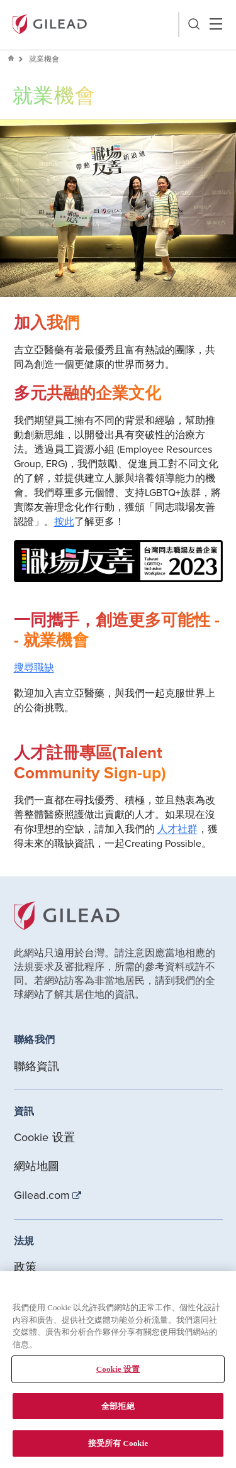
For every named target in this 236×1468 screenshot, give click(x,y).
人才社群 (177, 829)
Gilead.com (42, 1195)
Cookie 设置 (45, 1137)
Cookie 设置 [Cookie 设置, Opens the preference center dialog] (118, 1369)
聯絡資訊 (37, 1066)
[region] (118, 1369)
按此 (64, 521)
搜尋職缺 (34, 667)
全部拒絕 (118, 1406)
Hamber (215, 24)
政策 (25, 1266)
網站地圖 (37, 1166)
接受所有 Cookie (118, 1443)
